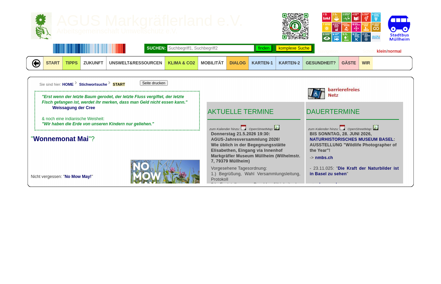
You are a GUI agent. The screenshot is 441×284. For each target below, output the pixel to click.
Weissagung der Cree (73, 107)
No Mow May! (78, 176)
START (53, 63)
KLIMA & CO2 (181, 63)
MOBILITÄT (212, 63)
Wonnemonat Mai (61, 139)
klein (382, 51)
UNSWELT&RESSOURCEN (135, 63)
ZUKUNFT (93, 63)
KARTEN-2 (289, 63)
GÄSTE (349, 63)
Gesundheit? (321, 63)
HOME (68, 84)
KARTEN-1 (262, 63)
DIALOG (237, 63)
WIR (366, 63)
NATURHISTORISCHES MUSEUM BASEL (352, 139)
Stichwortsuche (93, 84)
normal (395, 51)
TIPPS (71, 63)
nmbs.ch (324, 157)
